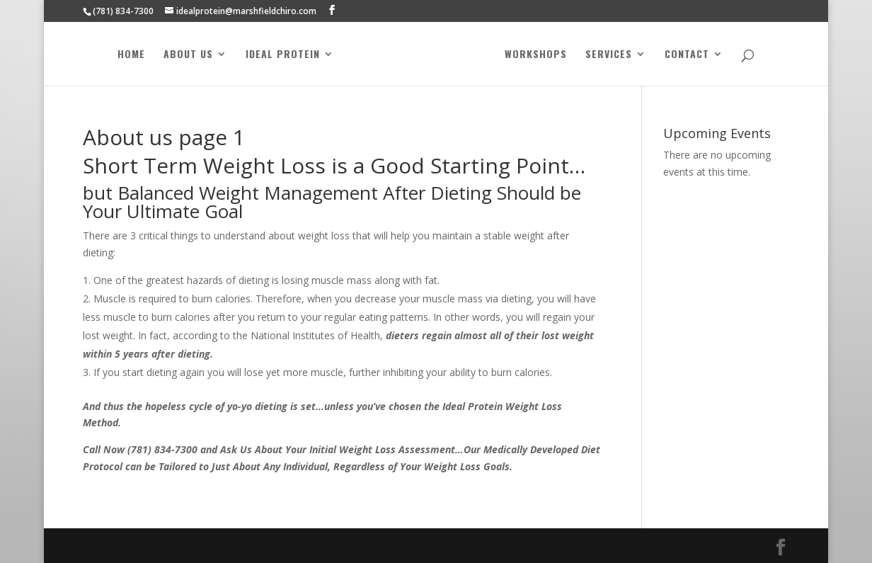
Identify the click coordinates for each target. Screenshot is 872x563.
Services (607, 55)
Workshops (534, 55)
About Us (189, 55)
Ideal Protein (284, 55)
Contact (685, 55)
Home (133, 55)
